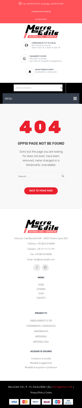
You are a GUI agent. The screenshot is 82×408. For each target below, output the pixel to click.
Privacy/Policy (37, 392)
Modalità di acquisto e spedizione (41, 367)
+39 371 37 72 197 (33, 4)
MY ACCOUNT (41, 19)
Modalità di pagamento (41, 363)
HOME (41, 284)
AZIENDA (41, 289)
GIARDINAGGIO (41, 331)
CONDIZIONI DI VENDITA (41, 12)
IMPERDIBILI (41, 336)
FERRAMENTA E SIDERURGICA (41, 326)
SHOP (41, 293)
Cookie (48, 392)
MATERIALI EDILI (41, 341)
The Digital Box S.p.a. (62, 387)
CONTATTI (41, 298)
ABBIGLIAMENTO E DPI (41, 320)
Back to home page (41, 191)
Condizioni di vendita (41, 358)
